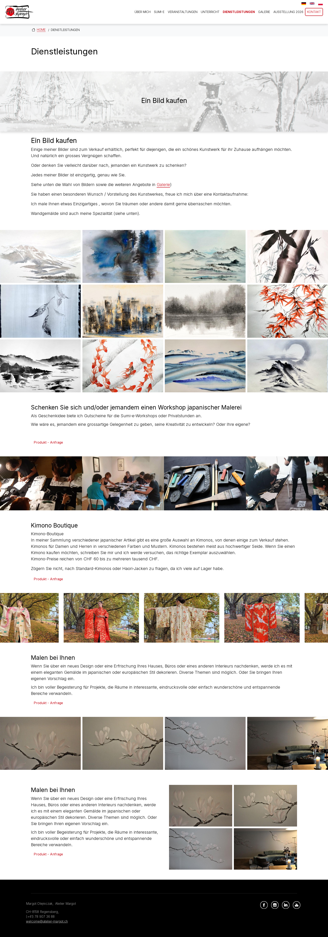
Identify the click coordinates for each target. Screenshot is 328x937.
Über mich (143, 12)
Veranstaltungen (182, 12)
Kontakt (314, 12)
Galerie (264, 12)
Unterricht (210, 12)
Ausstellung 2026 (288, 12)
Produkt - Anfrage (48, 442)
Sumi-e (159, 12)
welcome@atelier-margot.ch (47, 921)
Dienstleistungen (239, 12)
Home (41, 30)
